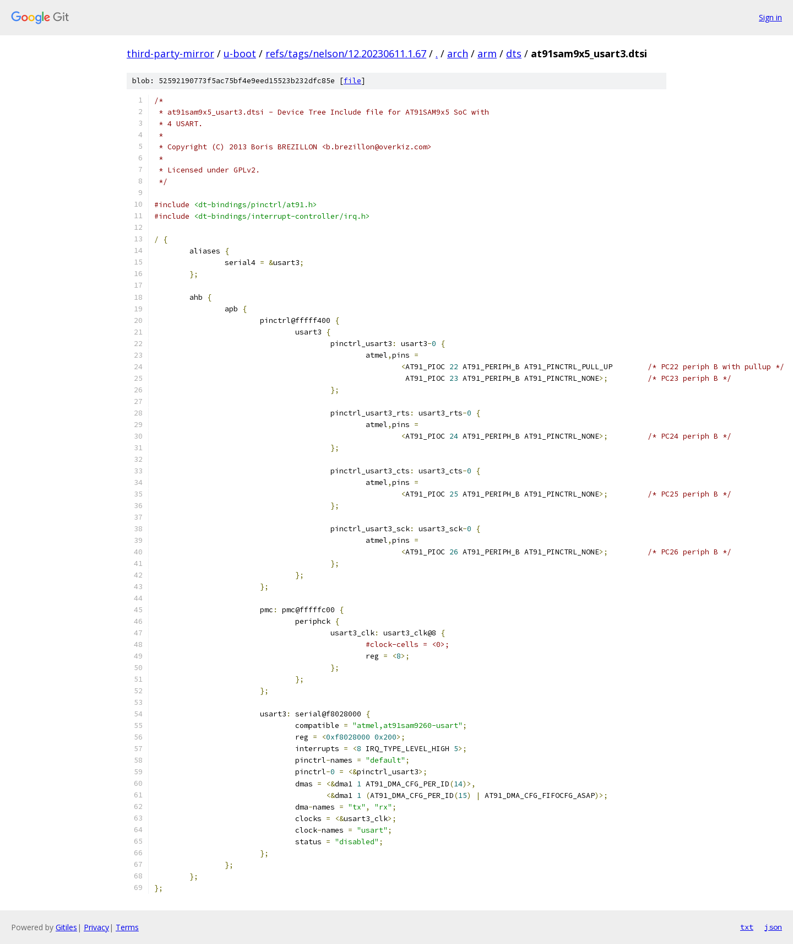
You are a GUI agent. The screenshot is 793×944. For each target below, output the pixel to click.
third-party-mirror (170, 53)
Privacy (96, 927)
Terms (127, 927)
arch (457, 53)
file (352, 80)
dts (514, 53)
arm (487, 53)
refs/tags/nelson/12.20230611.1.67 (345, 53)
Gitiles (66, 927)
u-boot (240, 53)
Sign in (770, 17)
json (773, 927)
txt (746, 927)
